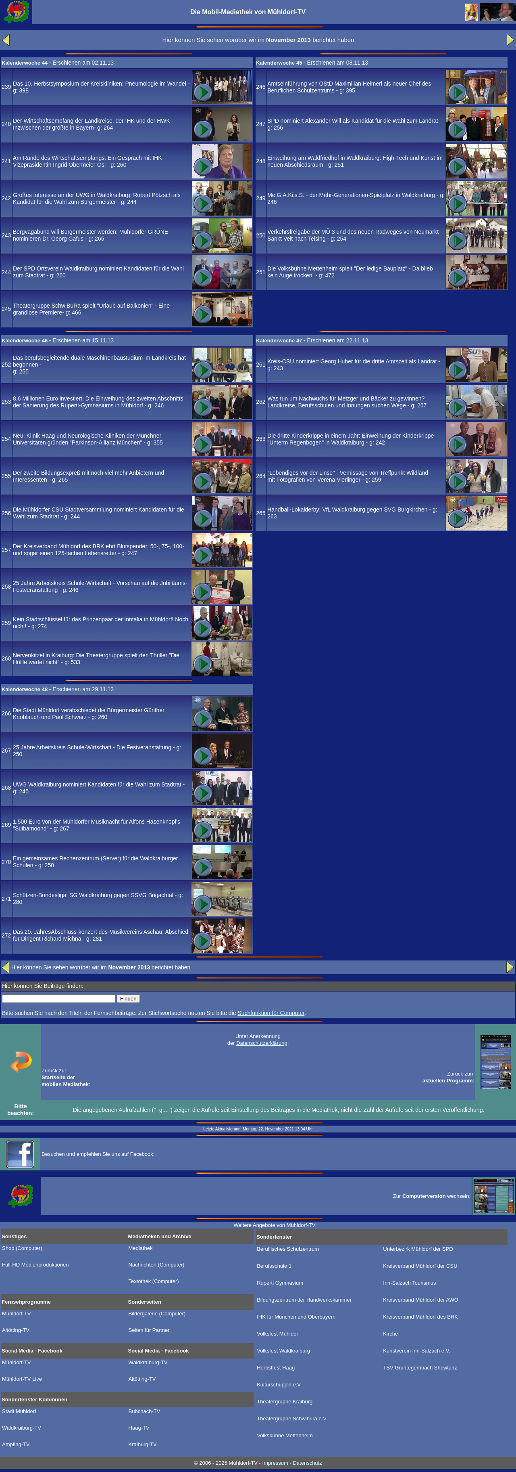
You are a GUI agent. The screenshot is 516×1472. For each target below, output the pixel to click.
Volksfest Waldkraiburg (283, 1351)
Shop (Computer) (22, 1248)
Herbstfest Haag (276, 1368)
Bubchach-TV (144, 1411)
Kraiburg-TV (143, 1444)
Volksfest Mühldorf (278, 1334)
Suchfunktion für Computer (270, 1013)
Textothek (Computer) (154, 1281)
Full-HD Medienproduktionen (35, 1265)
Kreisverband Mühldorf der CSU (420, 1266)
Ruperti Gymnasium (280, 1283)
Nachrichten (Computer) (157, 1265)
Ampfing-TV (16, 1444)
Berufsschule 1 (274, 1266)
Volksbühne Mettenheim (285, 1435)
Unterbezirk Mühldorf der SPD (418, 1249)
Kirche (390, 1334)
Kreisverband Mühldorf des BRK (420, 1317)
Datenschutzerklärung (261, 1043)
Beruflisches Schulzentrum (288, 1249)
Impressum (275, 1463)
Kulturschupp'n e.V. (279, 1385)
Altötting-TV (15, 1330)
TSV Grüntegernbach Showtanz (420, 1368)
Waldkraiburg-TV (148, 1362)
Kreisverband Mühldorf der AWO (420, 1300)
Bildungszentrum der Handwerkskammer (304, 1300)
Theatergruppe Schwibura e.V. (292, 1419)
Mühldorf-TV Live (22, 1379)
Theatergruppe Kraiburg (284, 1402)
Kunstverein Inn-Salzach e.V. (416, 1351)
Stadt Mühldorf (19, 1411)
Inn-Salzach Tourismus (409, 1283)
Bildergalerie (157, 1314)
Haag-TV (139, 1428)
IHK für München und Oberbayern (296, 1317)
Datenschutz (307, 1463)
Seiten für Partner (149, 1330)
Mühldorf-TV (16, 1314)
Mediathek (141, 1248)
